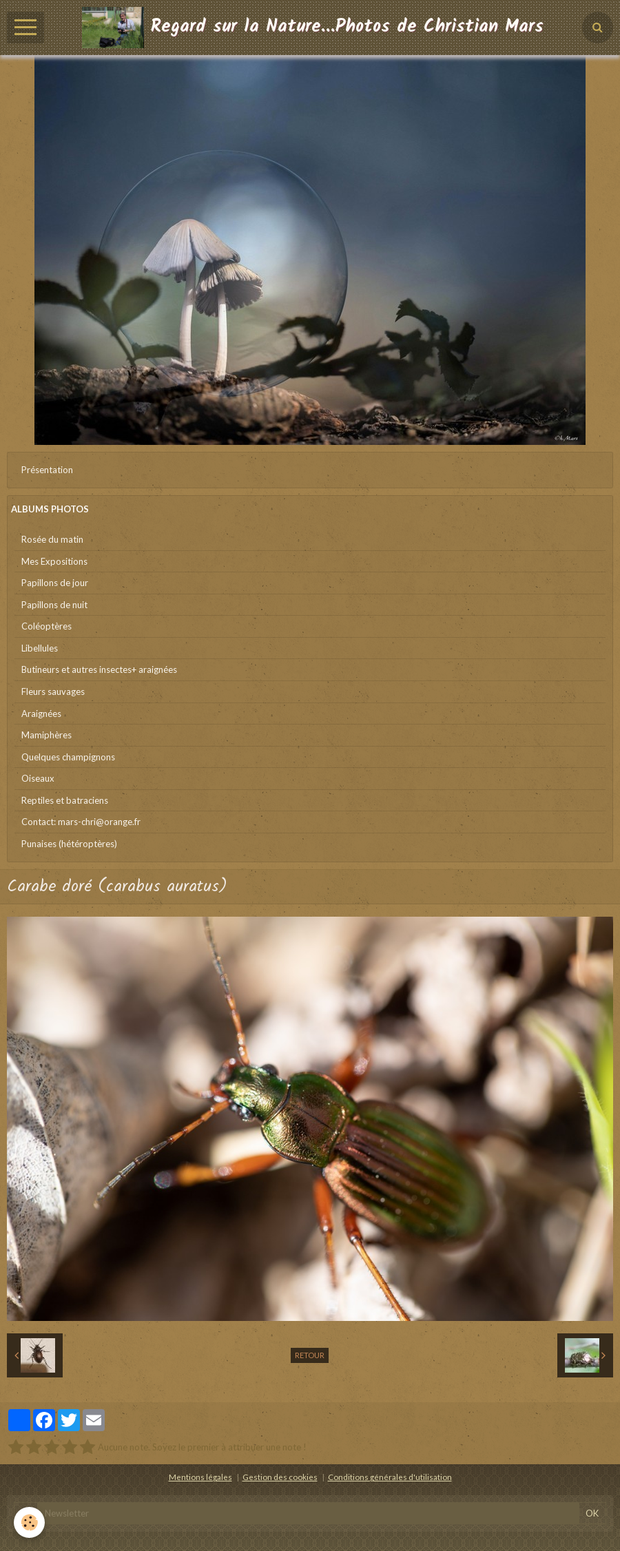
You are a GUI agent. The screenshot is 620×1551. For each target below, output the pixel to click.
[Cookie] (29, 1522)
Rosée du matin (52, 539)
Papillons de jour (54, 582)
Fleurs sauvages (53, 691)
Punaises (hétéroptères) (69, 843)
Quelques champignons (68, 756)
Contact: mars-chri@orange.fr (81, 821)
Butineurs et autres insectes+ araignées (99, 669)
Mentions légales (200, 1476)
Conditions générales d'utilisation (390, 1476)
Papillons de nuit (54, 604)
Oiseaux (37, 778)
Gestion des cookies (280, 1476)
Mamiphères (46, 734)
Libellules (39, 648)
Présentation (47, 469)
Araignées (41, 713)
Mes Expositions (54, 561)
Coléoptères (46, 626)
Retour (309, 1355)
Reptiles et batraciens (64, 800)
